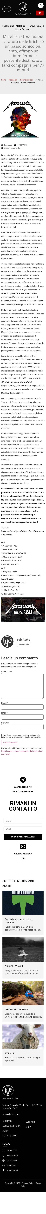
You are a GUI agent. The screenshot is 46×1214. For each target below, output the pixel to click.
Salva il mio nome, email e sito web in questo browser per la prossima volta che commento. (21, 736)
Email (4, 713)
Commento (6, 672)
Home (3, 80)
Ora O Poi (10, 1052)
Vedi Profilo (24, 644)
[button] (6, 9)
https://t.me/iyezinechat (23, 791)
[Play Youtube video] (23, 609)
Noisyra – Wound (14, 965)
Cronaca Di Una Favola (16, 1009)
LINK (23, 858)
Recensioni (13, 80)
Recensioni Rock (26, 80)
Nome (4, 703)
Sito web (5, 723)
